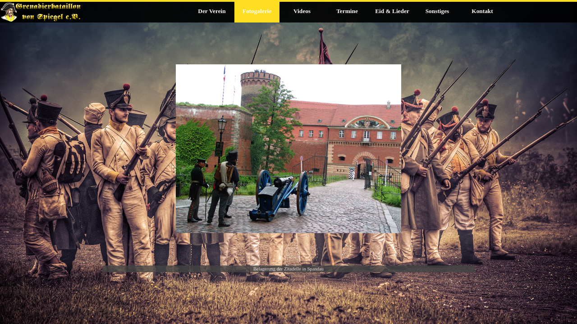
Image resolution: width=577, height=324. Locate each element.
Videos (302, 11)
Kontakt (482, 11)
